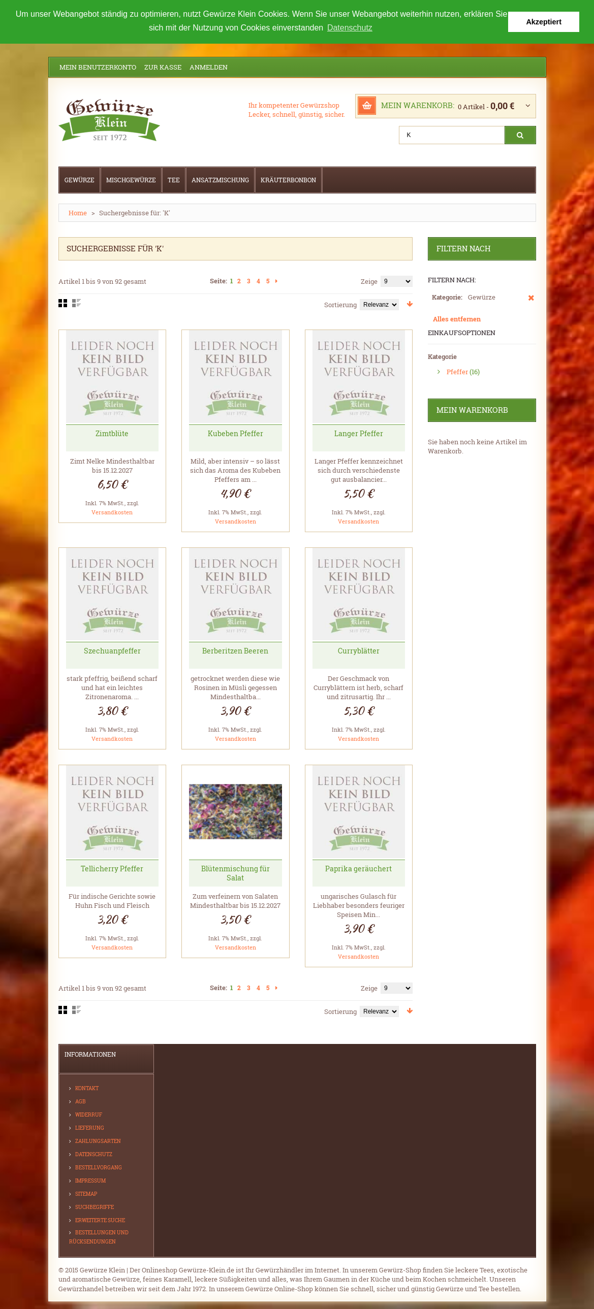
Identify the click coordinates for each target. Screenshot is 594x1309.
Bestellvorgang (98, 1167)
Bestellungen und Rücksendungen (99, 1237)
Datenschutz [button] (349, 27)
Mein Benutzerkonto (97, 66)
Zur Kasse (162, 66)
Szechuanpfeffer (112, 650)
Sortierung (340, 304)
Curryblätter (359, 650)
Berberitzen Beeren (235, 650)
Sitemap (86, 1193)
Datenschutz (93, 1154)
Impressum (90, 1180)
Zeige (369, 280)
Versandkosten (112, 511)
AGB (80, 1101)
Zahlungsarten (98, 1140)
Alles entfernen (457, 318)
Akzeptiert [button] (543, 22)
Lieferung (89, 1127)
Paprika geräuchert (358, 868)
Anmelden (209, 66)
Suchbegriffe (94, 1206)
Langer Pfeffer (358, 433)
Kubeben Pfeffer (235, 433)
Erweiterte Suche (100, 1220)
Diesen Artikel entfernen (531, 302)
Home (78, 212)
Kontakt (87, 1088)
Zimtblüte (112, 433)
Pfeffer (457, 371)
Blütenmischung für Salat (235, 872)
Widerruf (88, 1114)
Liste (76, 303)
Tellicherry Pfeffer (112, 868)
